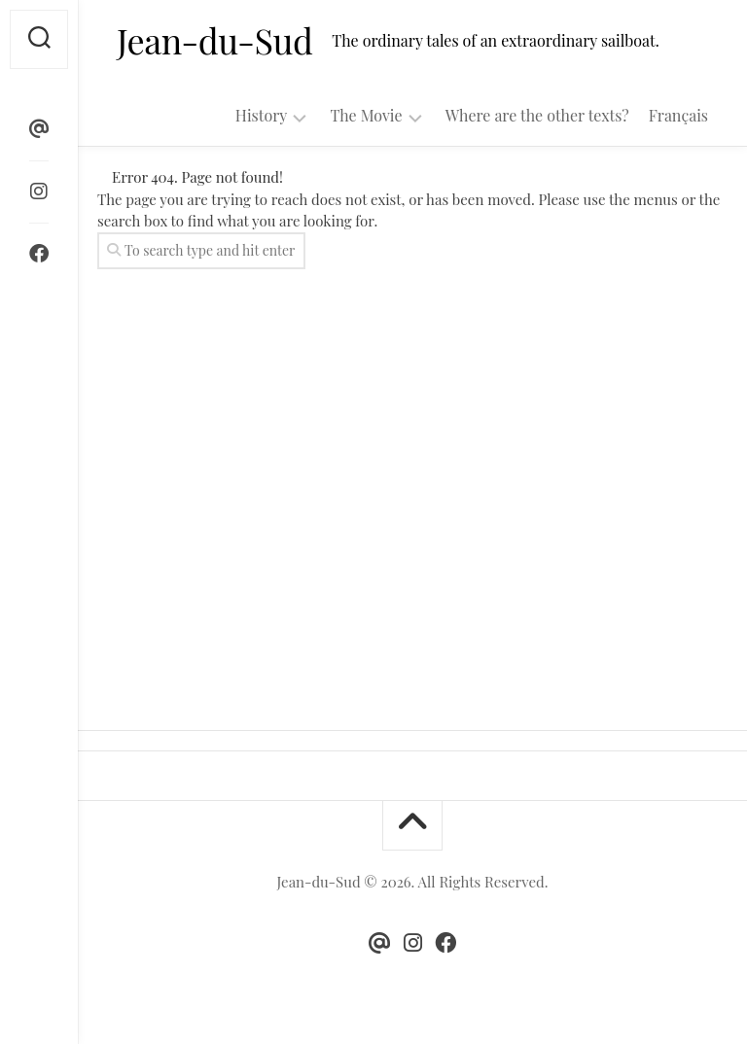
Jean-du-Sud (214, 40)
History (261, 115)
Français (678, 115)
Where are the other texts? (537, 115)
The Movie (366, 115)
